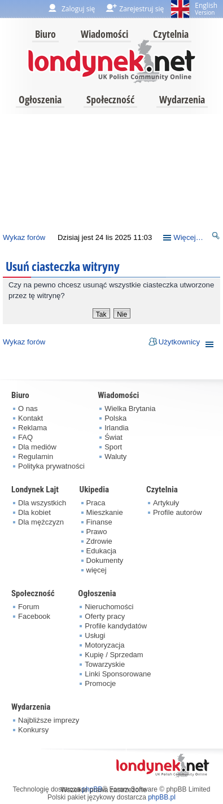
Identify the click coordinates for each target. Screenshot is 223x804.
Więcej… (188, 237)
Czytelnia (171, 34)
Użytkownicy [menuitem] (179, 342)
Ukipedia (94, 489)
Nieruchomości (109, 606)
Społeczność (110, 99)
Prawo (96, 531)
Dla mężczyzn (41, 522)
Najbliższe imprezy (48, 720)
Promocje (100, 683)
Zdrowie (99, 541)
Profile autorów (177, 512)
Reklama (32, 427)
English (206, 8)
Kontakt (30, 418)
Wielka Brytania (129, 408)
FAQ (25, 437)
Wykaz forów (24, 237)
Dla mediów (37, 447)
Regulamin (35, 456)
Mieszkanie (104, 512)
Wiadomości (104, 34)
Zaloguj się (78, 9)
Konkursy (33, 730)
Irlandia (116, 427)
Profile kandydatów (116, 626)
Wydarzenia (182, 99)
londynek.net (111, 61)
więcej (96, 570)
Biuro (45, 34)
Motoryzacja (104, 645)
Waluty (115, 456)
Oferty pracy (105, 616)
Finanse (99, 522)
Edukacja (101, 551)
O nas (28, 408)
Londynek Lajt (35, 489)
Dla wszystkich (42, 503)
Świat (113, 437)
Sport (113, 447)
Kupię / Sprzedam (114, 654)
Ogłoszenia (40, 99)
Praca (96, 503)
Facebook (34, 616)
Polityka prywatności (51, 466)
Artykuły (166, 503)
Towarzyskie (105, 664)
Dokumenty (105, 560)
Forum (29, 606)
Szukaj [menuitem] (216, 237)
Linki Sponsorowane (118, 674)
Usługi (95, 635)
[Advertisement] (110, 170)
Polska (115, 418)
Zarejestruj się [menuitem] (141, 9)
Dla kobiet (34, 512)
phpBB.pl (162, 797)
